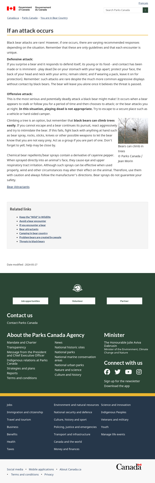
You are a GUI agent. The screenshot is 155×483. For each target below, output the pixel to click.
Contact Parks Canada (22, 323)
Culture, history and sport (70, 419)
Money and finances (66, 449)
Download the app (117, 386)
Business (12, 427)
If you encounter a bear (32, 225)
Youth (105, 427)
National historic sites (70, 347)
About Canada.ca (70, 469)
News (58, 342)
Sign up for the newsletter (122, 381)
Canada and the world (68, 441)
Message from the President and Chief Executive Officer (26, 353)
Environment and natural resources (76, 405)
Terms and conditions (22, 378)
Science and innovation (116, 405)
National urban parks (69, 365)
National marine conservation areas (75, 358)
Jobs (9, 405)
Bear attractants (28, 229)
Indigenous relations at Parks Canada (27, 362)
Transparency (16, 347)
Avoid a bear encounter (32, 221)
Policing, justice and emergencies (75, 427)
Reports (12, 373)
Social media (15, 469)
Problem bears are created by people (40, 237)
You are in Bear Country (54, 18)
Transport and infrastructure (72, 434)
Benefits (12, 434)
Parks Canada (30, 18)
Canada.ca (13, 18)
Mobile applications (41, 469)
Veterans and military (114, 419)
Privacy (48, 474)
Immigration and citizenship (25, 412)
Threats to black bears (32, 241)
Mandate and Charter (21, 342)
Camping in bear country (33, 233)
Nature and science (68, 370)
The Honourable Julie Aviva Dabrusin (126, 347)
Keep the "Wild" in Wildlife (35, 217)
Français (143, 3)
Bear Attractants (18, 187)
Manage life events (113, 434)
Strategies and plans (21, 368)
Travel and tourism (19, 419)
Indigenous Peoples (113, 412)
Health (11, 441)
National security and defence (73, 412)
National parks (65, 352)
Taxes (10, 449)
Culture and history (68, 375)
